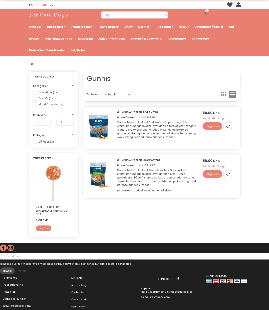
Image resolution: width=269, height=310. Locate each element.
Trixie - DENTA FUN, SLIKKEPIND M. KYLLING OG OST (52, 210)
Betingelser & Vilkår (14, 298)
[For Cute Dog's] (48, 15)
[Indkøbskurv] (206, 13)
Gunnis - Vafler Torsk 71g (137, 112)
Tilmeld (7, 271)
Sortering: (93, 94)
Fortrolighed (10, 277)
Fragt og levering (13, 284)
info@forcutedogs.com (17, 305)
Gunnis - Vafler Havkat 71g (138, 160)
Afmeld (22, 271)
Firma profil (9, 291)
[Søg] (166, 15)
